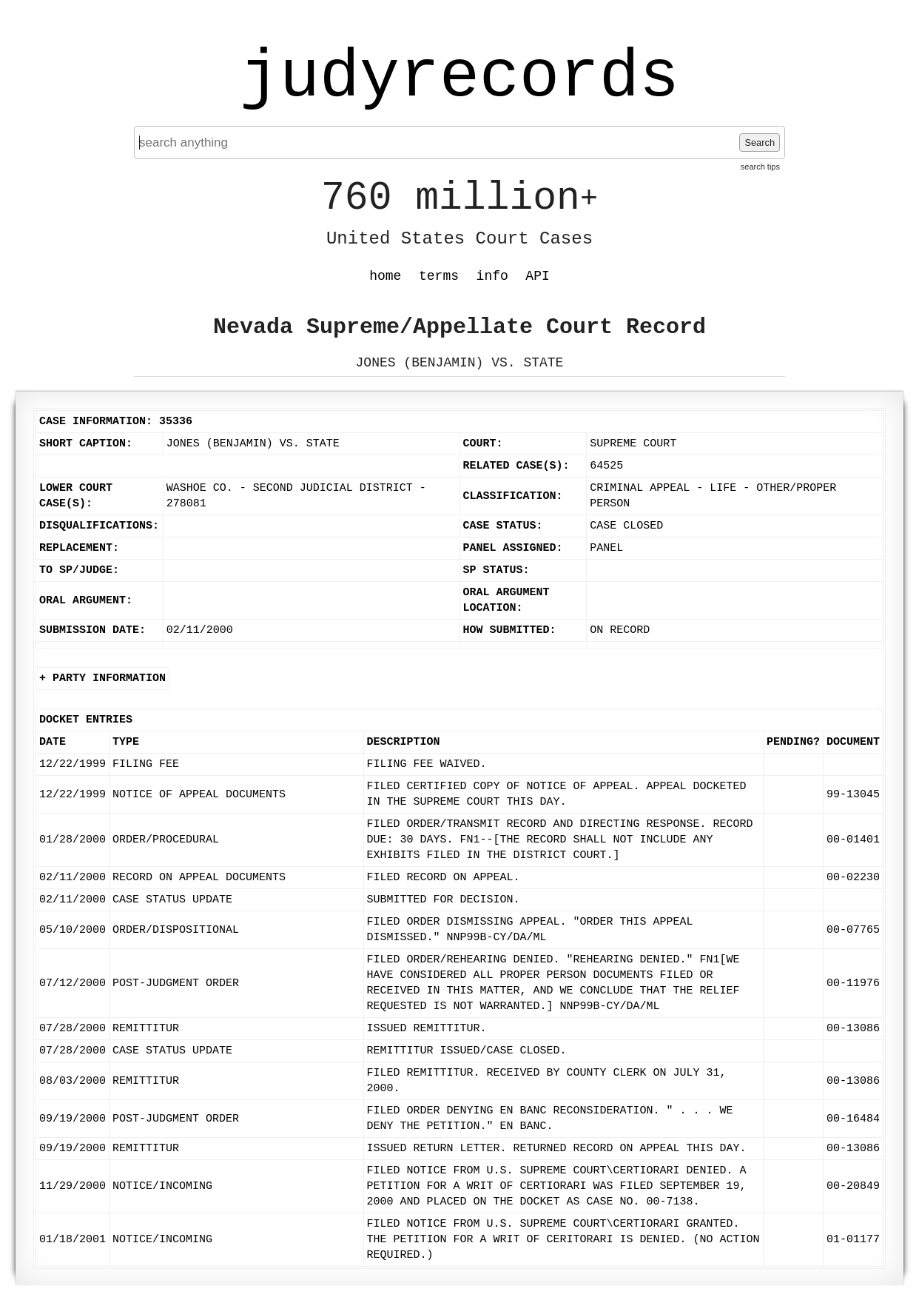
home (385, 276)
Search (759, 142)
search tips (760, 166)
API (537, 276)
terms (439, 276)
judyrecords (459, 77)
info (492, 276)
